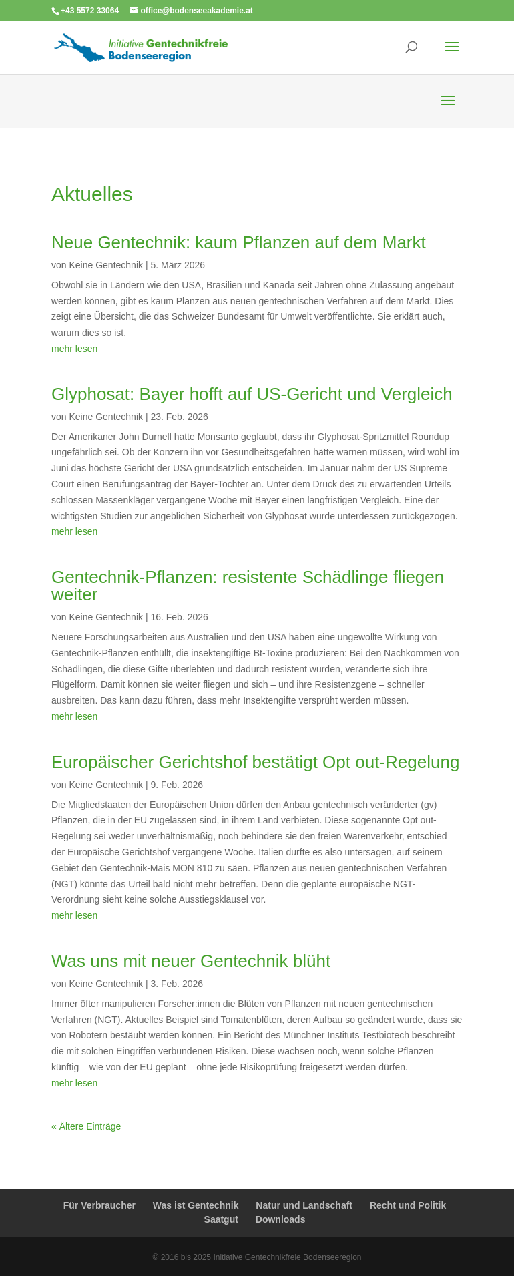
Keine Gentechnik (106, 265)
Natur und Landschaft (304, 1205)
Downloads (281, 1219)
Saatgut (221, 1219)
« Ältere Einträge (86, 1126)
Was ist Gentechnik (196, 1205)
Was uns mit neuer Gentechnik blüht (190, 961)
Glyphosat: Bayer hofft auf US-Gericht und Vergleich (252, 394)
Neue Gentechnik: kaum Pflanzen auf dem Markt (238, 242)
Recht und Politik (408, 1205)
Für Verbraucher (99, 1205)
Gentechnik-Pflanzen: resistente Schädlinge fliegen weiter (247, 585)
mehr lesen (74, 348)
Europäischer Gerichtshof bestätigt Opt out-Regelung (255, 762)
